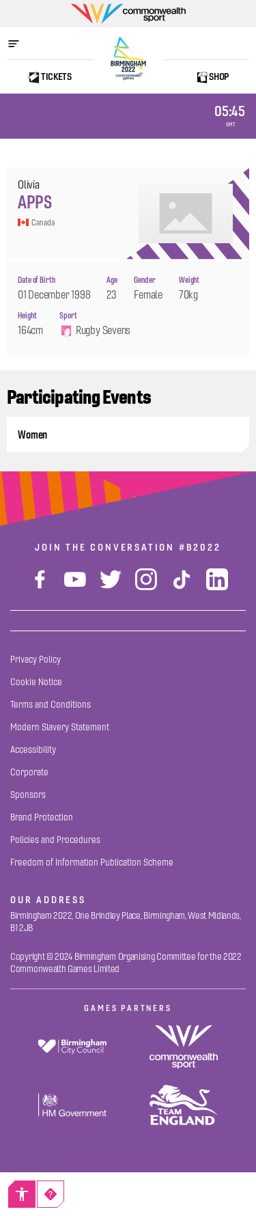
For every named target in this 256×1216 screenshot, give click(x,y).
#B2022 (200, 547)
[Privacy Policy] (35, 659)
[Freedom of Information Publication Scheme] (91, 862)
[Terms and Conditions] (50, 705)
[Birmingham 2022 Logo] (128, 59)
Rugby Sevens (94, 330)
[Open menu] (20, 43)
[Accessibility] (21, 1194)
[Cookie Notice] (36, 682)
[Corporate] (29, 772)
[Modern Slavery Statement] (59, 727)
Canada (36, 222)
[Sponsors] (28, 795)
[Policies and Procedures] (55, 840)
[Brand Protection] (41, 817)
